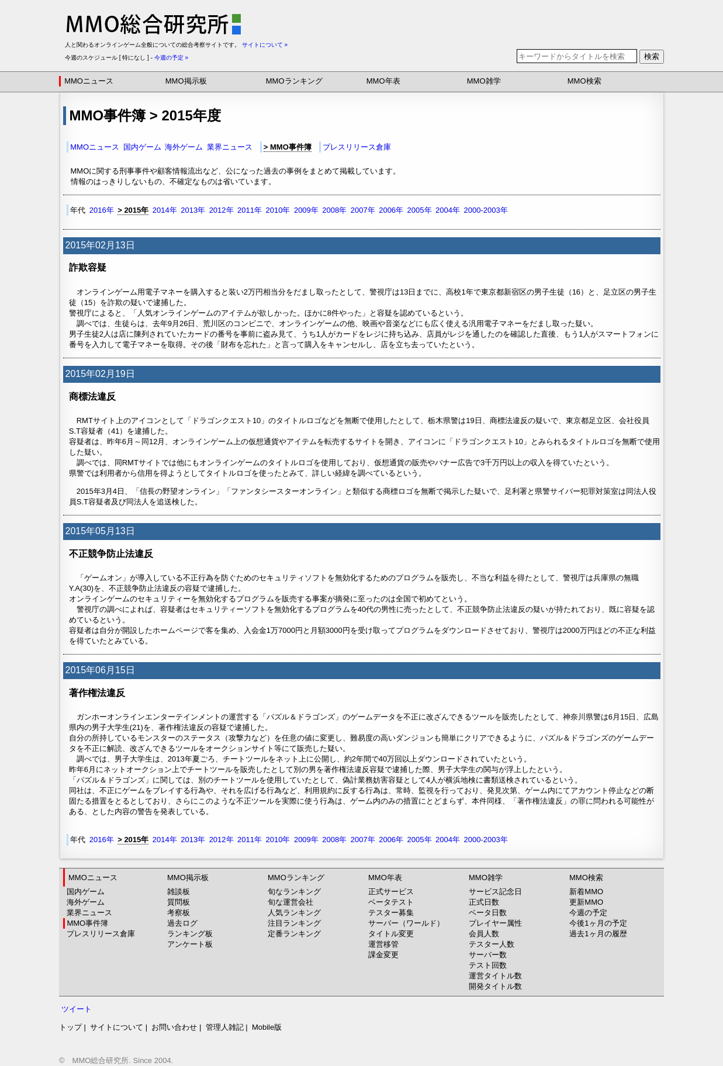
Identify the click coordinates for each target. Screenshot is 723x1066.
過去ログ (182, 923)
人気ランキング (294, 912)
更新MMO (586, 902)
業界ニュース (229, 147)
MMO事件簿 (87, 923)
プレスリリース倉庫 (357, 147)
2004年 (447, 210)
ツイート (76, 1009)
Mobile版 (267, 1027)
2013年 (193, 210)
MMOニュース (88, 81)
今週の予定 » (171, 57)
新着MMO (586, 891)
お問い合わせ (174, 1027)
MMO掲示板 (186, 81)
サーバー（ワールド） (406, 923)
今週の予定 (588, 912)
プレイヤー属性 (495, 923)
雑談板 (178, 891)
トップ (70, 1027)
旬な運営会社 (290, 902)
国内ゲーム (142, 147)
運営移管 (383, 944)
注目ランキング (294, 923)
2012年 (221, 210)
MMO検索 (584, 81)
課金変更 (383, 954)
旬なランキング (294, 891)
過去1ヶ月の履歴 (598, 933)
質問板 (178, 902)
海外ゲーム (184, 147)
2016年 (101, 210)
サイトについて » (265, 44)
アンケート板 (190, 944)
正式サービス (391, 891)
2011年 (249, 210)
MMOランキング (294, 81)
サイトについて (116, 1027)
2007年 (363, 210)
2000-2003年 (485, 210)
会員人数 (484, 933)
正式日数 (484, 902)
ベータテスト (391, 902)
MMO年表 (383, 81)
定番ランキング (294, 933)
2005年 (419, 210)
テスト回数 (488, 965)
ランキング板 (190, 933)
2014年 (165, 210)
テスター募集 (391, 912)
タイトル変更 (391, 933)
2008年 (334, 210)
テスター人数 (491, 944)
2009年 (306, 210)
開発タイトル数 (495, 986)
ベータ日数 (488, 912)
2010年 (277, 210)
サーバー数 (488, 954)
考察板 (178, 912)
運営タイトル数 (495, 975)
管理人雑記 (225, 1027)
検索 (651, 56)
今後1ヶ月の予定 (598, 923)
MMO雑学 (484, 81)
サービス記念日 (495, 891)
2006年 (391, 210)
